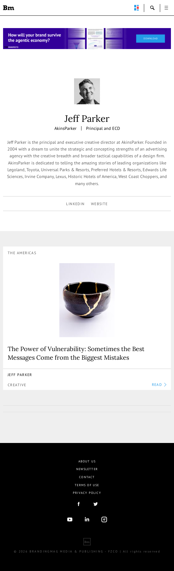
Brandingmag (8, 7)
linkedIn (87, 519)
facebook (78, 504)
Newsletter (87, 469)
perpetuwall (136, 7)
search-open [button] (152, 7)
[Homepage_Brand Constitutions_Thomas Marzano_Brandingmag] (87, 38)
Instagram (104, 519)
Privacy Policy (87, 493)
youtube (69, 519)
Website (99, 203)
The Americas (22, 252)
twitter (95, 504)
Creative (17, 385)
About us (87, 461)
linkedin (75, 203)
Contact (87, 477)
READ (159, 384)
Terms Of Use (87, 485)
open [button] (166, 7)
